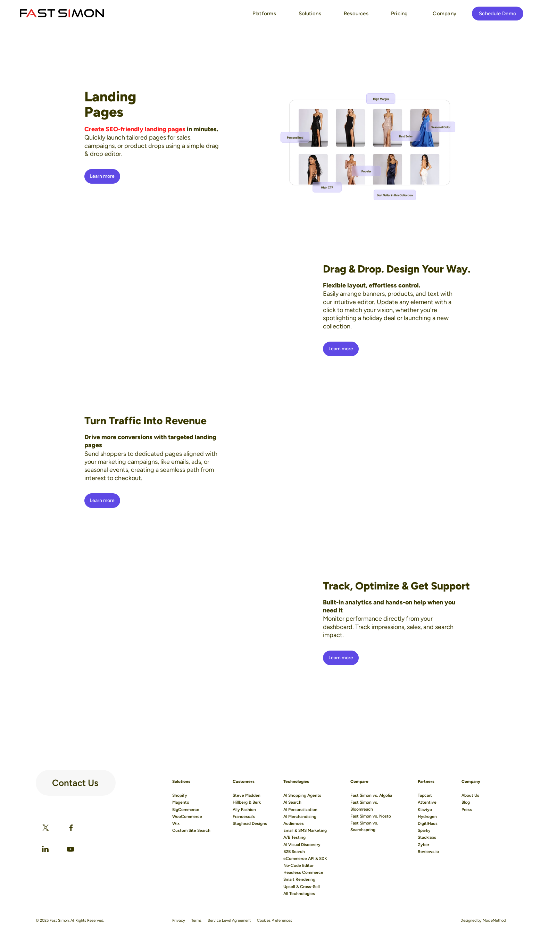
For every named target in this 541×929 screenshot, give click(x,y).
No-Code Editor (298, 865)
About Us (470, 795)
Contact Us (75, 780)
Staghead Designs (250, 823)
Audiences (293, 823)
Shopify (179, 795)
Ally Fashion (244, 809)
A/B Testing (294, 837)
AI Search (292, 802)
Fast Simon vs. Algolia (371, 795)
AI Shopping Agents (302, 795)
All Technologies (299, 893)
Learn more (102, 176)
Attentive (427, 802)
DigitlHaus (428, 823)
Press (466, 809)
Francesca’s (244, 816)
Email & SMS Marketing (305, 830)
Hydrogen (427, 816)
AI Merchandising (299, 816)
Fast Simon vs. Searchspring (364, 826)
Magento (180, 802)
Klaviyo (425, 809)
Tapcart (425, 795)
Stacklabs (427, 837)
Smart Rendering (299, 879)
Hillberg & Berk (247, 802)
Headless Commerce (303, 872)
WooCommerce (187, 816)
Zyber (423, 844)
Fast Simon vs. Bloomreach (364, 805)
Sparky (424, 830)
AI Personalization (300, 809)
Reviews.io (428, 851)
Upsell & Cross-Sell (301, 886)
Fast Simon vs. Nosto (370, 816)
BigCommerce (185, 809)
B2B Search (294, 851)
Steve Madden (246, 795)
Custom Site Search (191, 830)
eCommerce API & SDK (305, 858)
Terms (196, 920)
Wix (176, 823)
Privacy (178, 920)
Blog (465, 802)
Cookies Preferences (274, 920)
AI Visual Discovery (302, 844)
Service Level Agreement (229, 920)
